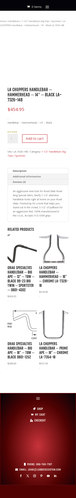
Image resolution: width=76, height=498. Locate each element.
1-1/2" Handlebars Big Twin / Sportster (41, 21)
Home (3, 21)
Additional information (27, 176)
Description (20, 170)
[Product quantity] (13, 138)
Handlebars (14, 21)
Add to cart (35, 138)
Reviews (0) (19, 182)
